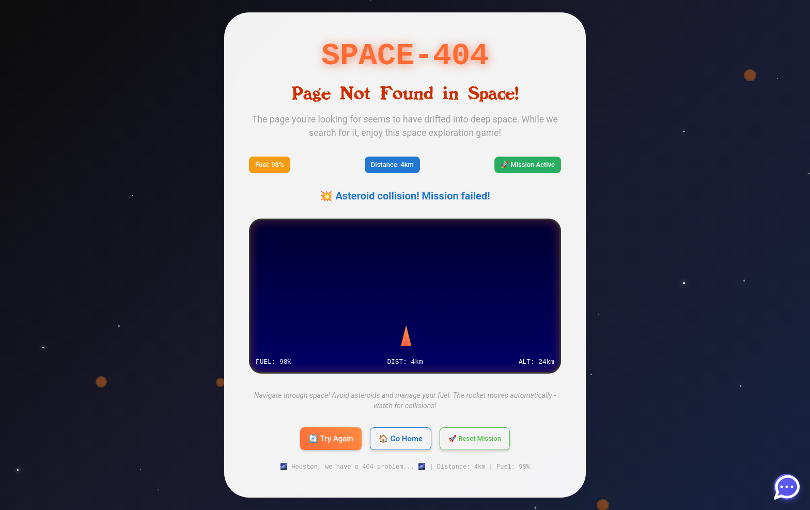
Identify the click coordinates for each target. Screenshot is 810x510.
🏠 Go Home (400, 439)
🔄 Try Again (331, 438)
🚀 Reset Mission (474, 439)
